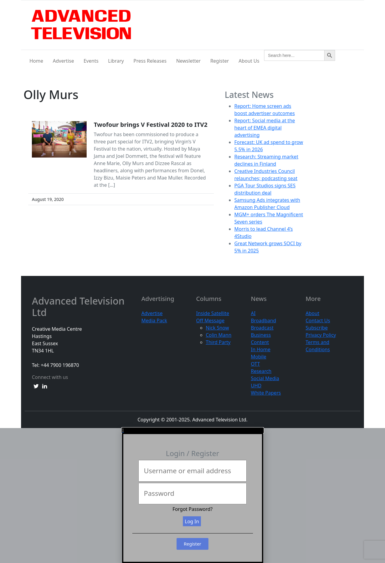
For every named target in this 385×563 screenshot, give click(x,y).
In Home (260, 349)
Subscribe (317, 327)
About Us (249, 61)
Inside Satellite (212, 313)
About (312, 313)
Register (219, 61)
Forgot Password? (192, 509)
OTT (255, 364)
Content (260, 342)
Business (261, 335)
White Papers (266, 392)
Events (91, 61)
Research (261, 371)
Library (116, 61)
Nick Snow (217, 327)
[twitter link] (36, 385)
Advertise (63, 61)
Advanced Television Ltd (78, 306)
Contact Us (318, 320)
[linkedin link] (44, 385)
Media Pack (154, 320)
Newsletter (188, 61)
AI (253, 313)
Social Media (265, 378)
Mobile (258, 356)
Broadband (263, 320)
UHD (256, 385)
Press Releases (150, 61)
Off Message (210, 320)
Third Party (218, 342)
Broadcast (262, 327)
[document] (192, 495)
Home (36, 61)
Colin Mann (218, 335)
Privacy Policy (321, 335)
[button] (192, 430)
